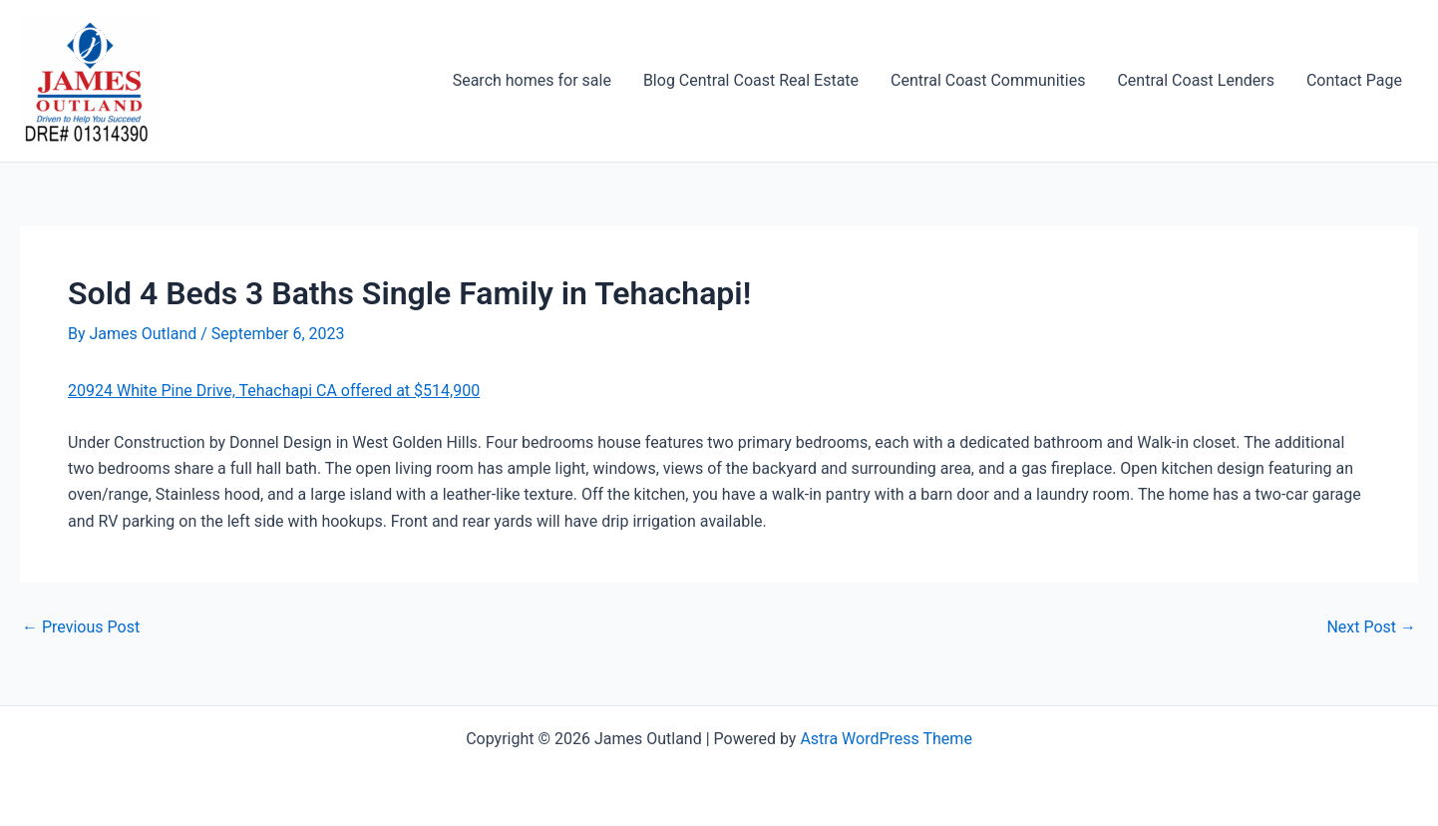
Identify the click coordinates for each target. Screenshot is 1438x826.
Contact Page (1354, 80)
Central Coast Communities (988, 80)
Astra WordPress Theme (885, 738)
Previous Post (81, 627)
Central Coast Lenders (1195, 80)
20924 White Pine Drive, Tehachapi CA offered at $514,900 (274, 390)
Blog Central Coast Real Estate (751, 80)
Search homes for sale (532, 80)
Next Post (1371, 627)
